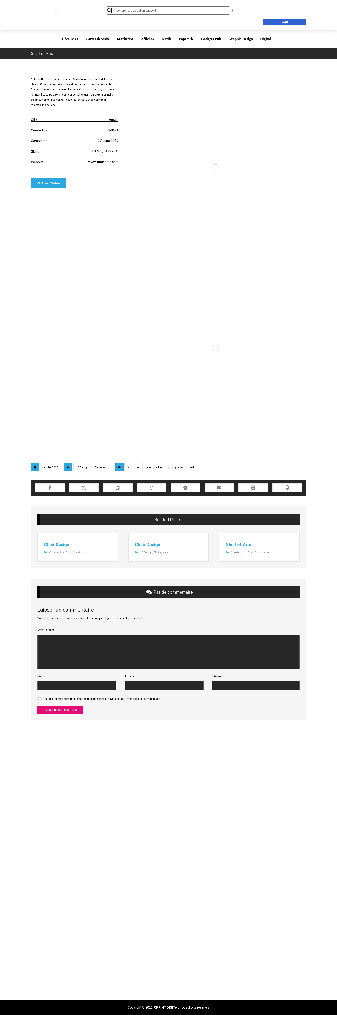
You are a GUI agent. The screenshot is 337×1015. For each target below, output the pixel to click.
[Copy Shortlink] (287, 487)
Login (284, 22)
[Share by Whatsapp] (152, 487)
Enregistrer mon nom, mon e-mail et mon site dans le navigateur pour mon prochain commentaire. (102, 698)
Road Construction (77, 552)
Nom (41, 676)
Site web (217, 676)
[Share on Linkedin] (118, 487)
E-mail (129, 676)
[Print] (253, 487)
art (138, 467)
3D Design (82, 467)
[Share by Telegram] (185, 487)
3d (128, 467)
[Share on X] (84, 487)
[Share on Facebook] (50, 487)
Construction (57, 552)
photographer (154, 467)
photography (175, 467)
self (192, 467)
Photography (102, 467)
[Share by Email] (219, 487)
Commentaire (46, 629)
